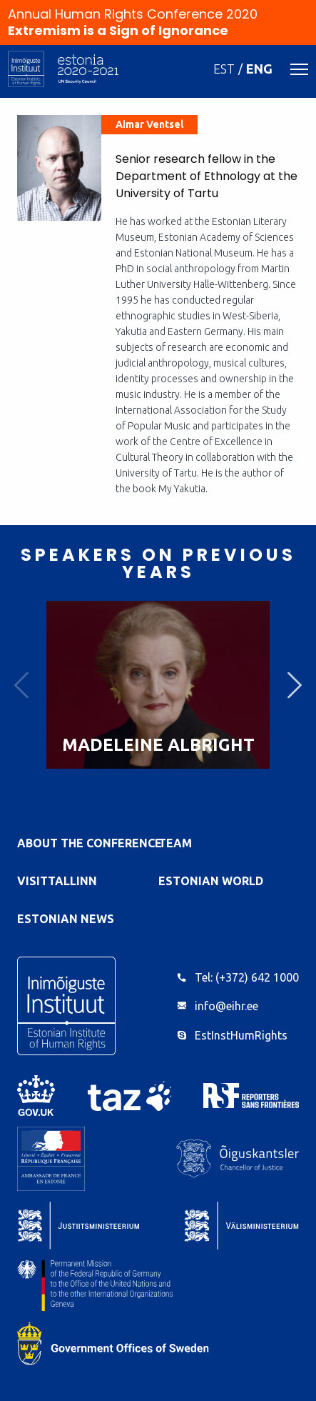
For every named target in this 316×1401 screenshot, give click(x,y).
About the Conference (89, 843)
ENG (259, 68)
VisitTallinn (57, 880)
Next (294, 685)
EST (224, 68)
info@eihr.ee (226, 1005)
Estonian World (210, 880)
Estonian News (65, 918)
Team (175, 843)
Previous (21, 685)
